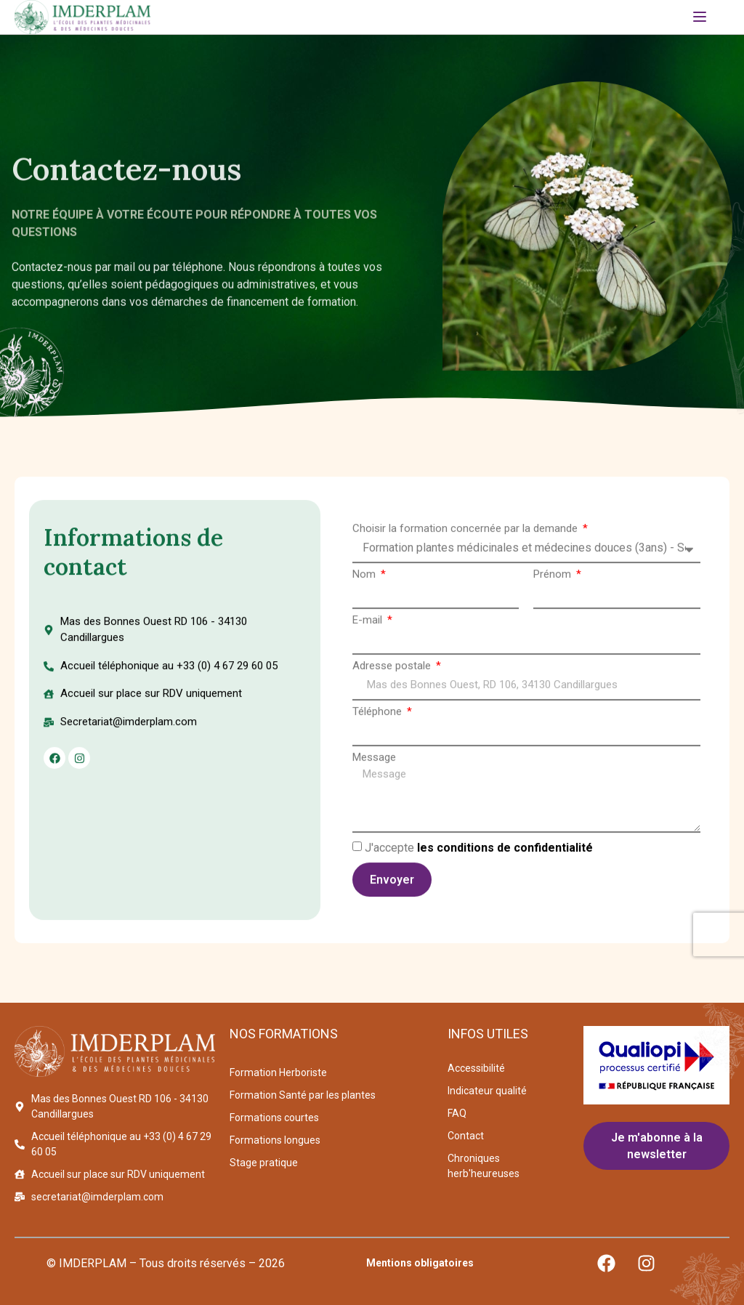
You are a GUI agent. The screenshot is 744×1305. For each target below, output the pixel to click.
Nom (365, 576)
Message (374, 759)
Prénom (553, 576)
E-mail (368, 622)
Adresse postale (393, 668)
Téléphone (378, 713)
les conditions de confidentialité (505, 850)
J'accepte (479, 850)
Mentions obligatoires (420, 1263)
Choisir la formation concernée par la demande (466, 530)
